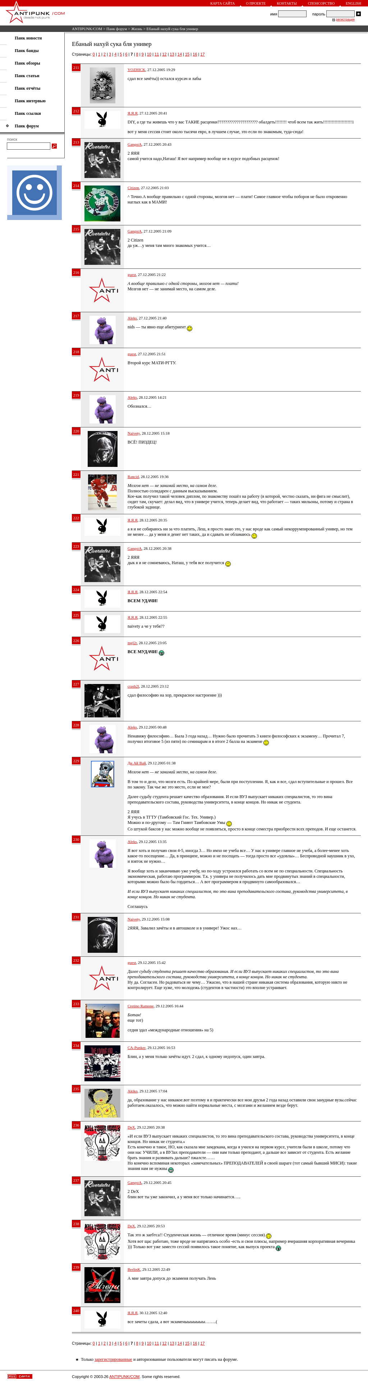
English (353, 3)
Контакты (286, 3)
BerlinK (134, 1269)
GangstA (135, 144)
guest (132, 274)
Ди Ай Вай (137, 763)
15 (187, 54)
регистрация (345, 19)
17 (203, 54)
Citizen (133, 188)
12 (164, 54)
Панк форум (116, 29)
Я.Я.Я (133, 113)
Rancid (133, 476)
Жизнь (136, 29)
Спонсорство (321, 3)
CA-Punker (137, 1047)
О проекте (256, 3)
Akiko (133, 1091)
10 (149, 54)
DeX (131, 1127)
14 (180, 54)
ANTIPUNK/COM (87, 29)
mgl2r (132, 643)
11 (157, 54)
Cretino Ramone (140, 1006)
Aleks (132, 318)
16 (195, 54)
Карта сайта (222, 3)
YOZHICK (137, 69)
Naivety (134, 433)
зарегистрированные (113, 1359)
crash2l (133, 686)
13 (172, 54)
